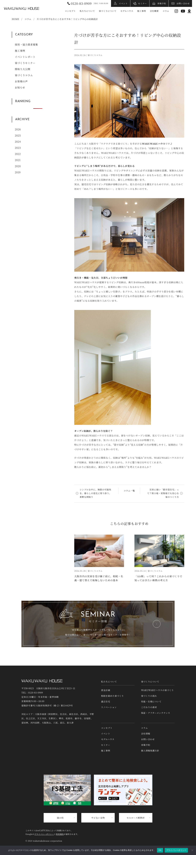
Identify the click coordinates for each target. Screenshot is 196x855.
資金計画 (105, 690)
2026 (18, 129)
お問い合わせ (183, 3)
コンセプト (70, 10)
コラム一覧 (129, 490)
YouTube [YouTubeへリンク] (183, 11)
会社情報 (145, 733)
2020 (18, 166)
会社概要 (154, 10)
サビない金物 (98, 817)
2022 (18, 154)
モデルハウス (126, 10)
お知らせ (20, 87)
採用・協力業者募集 (26, 44)
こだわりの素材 (149, 707)
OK (159, 850)
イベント (123, 3)
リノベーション (109, 707)
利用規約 (60, 834)
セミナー (142, 3)
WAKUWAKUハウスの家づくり (157, 690)
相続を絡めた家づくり (112, 695)
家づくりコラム (24, 75)
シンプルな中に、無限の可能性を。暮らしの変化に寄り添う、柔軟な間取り (95, 493)
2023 (18, 148)
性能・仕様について (151, 701)
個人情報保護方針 (150, 750)
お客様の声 (21, 81)
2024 (18, 141)
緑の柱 (60, 817)
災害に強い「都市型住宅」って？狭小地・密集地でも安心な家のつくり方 (163, 493)
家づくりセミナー (25, 63)
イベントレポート (25, 57)
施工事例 (141, 10)
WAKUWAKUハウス (21, 8)
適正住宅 (105, 701)
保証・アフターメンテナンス (155, 712)
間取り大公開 (22, 69)
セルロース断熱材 (136, 817)
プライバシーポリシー (44, 834)
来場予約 (161, 3)
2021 (18, 160)
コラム (166, 10)
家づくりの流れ (149, 695)
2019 (18, 172)
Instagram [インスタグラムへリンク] (176, 11)
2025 (18, 135)
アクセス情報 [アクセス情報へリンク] (189, 11)
